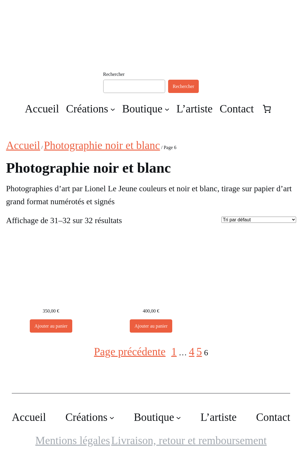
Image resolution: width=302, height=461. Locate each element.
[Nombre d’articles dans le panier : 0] (267, 109)
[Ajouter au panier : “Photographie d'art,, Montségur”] (151, 326)
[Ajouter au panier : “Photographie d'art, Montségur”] (51, 326)
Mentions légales (72, 440)
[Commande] (258, 220)
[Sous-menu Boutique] (167, 109)
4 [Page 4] (192, 352)
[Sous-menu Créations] (112, 109)
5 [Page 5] (199, 352)
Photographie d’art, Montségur (51, 299)
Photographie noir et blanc (102, 145)
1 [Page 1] (174, 352)
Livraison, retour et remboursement (189, 440)
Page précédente (130, 352)
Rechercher (114, 74)
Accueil (23, 145)
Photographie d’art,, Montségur (151, 299)
